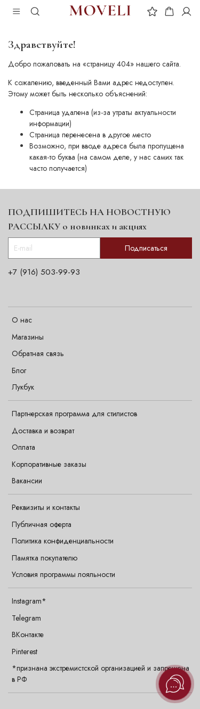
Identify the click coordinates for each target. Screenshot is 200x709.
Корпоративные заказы (49, 464)
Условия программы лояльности (63, 574)
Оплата (23, 447)
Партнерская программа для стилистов (74, 413)
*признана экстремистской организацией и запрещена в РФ (100, 674)
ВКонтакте (28, 634)
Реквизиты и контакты (46, 507)
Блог (19, 370)
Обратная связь (38, 353)
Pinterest (24, 651)
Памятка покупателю (44, 558)
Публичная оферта (41, 524)
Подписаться (146, 248)
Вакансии (27, 480)
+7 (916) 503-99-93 (44, 272)
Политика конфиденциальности (63, 540)
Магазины (28, 337)
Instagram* (29, 601)
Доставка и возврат (43, 430)
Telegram (26, 618)
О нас (22, 320)
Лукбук (23, 387)
